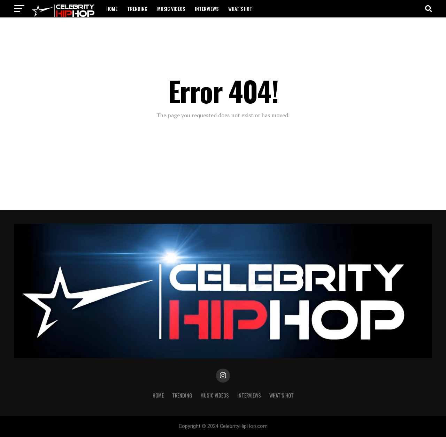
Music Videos (171, 8)
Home (111, 8)
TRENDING (137, 8)
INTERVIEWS (206, 8)
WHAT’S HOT (240, 8)
